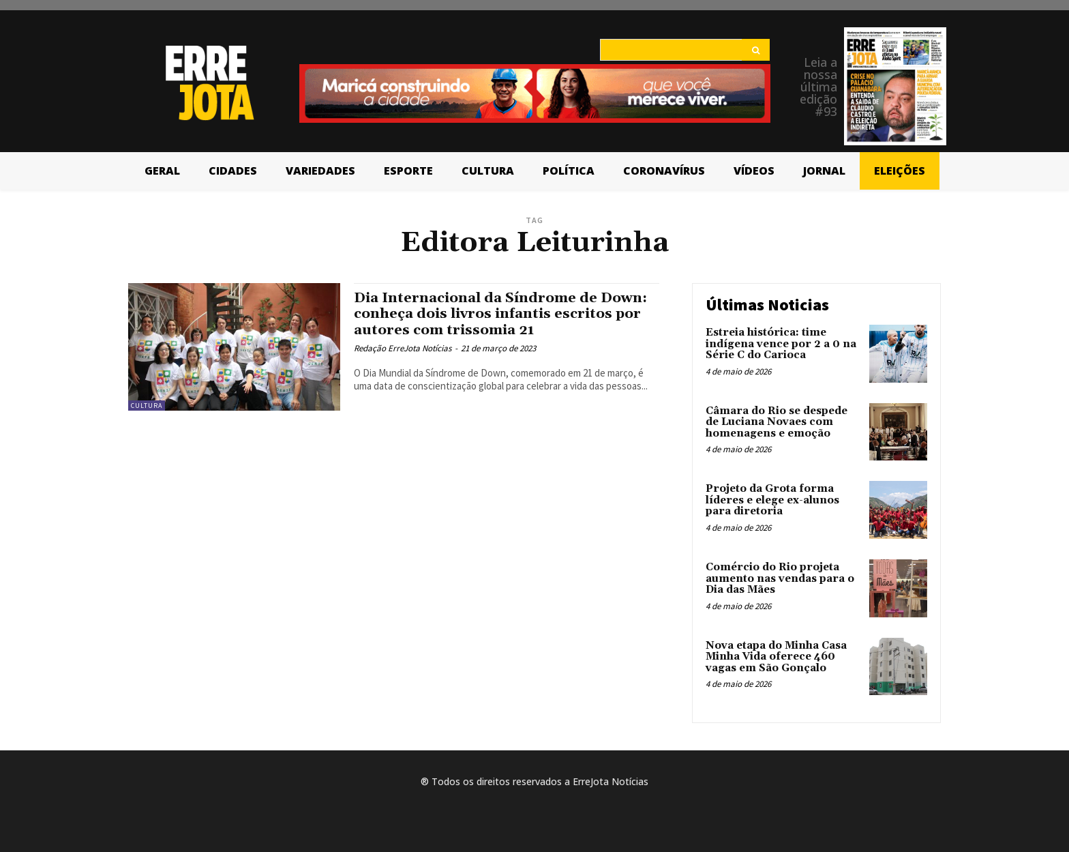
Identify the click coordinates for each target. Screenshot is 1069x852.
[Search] (756, 50)
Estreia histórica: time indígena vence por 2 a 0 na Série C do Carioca (781, 344)
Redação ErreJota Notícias (402, 348)
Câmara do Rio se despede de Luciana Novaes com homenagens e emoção (776, 422)
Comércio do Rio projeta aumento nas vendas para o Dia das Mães (780, 578)
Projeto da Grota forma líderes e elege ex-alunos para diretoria (772, 500)
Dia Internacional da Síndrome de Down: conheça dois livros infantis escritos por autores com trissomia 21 (505, 313)
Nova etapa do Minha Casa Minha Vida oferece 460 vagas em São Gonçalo (776, 657)
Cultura (146, 405)
